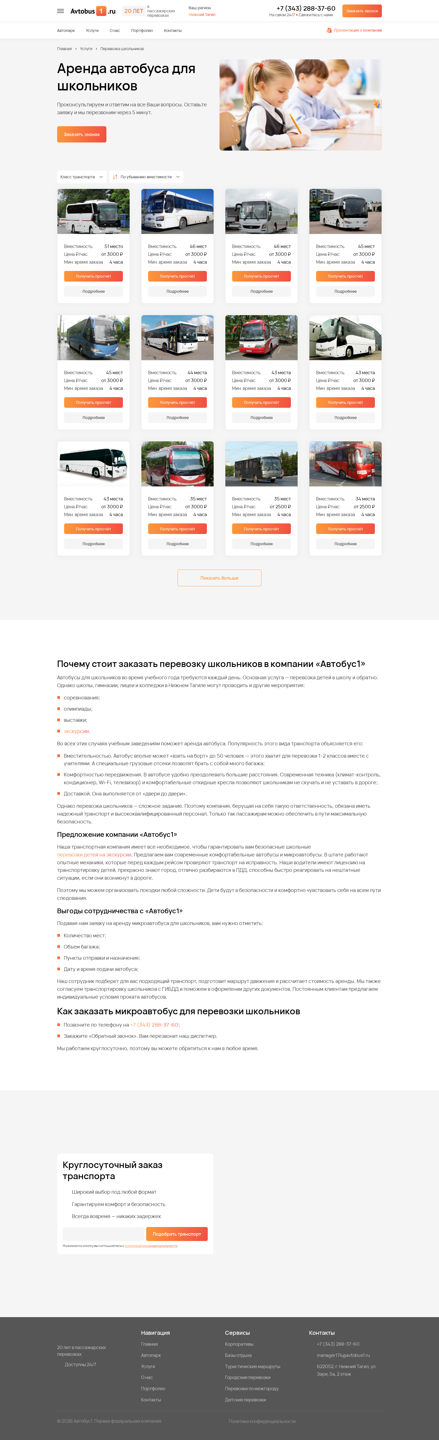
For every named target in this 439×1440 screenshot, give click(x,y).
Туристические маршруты (252, 1366)
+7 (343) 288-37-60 (306, 9)
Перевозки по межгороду (252, 1388)
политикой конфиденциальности (151, 1245)
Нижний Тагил (202, 14)
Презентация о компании (354, 30)
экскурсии (76, 731)
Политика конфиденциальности (262, 1421)
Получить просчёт (93, 276)
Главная (64, 48)
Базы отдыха (238, 1355)
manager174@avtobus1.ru (343, 1355)
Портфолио (142, 30)
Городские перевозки (247, 1377)
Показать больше (219, 578)
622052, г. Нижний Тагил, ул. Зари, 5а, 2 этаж (347, 1370)
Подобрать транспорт (177, 1234)
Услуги (92, 30)
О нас (115, 30)
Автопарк (66, 30)
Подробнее (94, 291)
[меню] (60, 11)
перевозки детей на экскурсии (94, 854)
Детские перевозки (245, 1400)
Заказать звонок (362, 10)
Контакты (173, 30)
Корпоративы (239, 1344)
